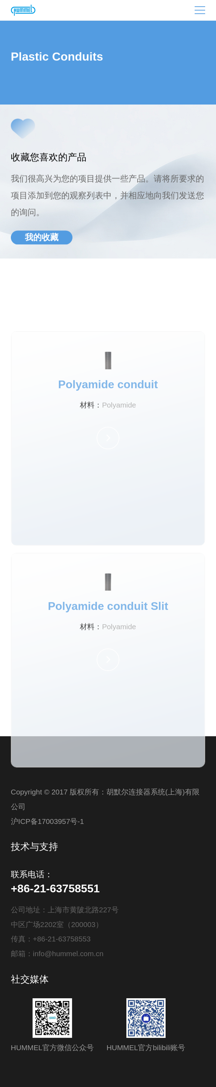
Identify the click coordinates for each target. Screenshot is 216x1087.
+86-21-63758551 (55, 888)
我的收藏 (41, 238)
